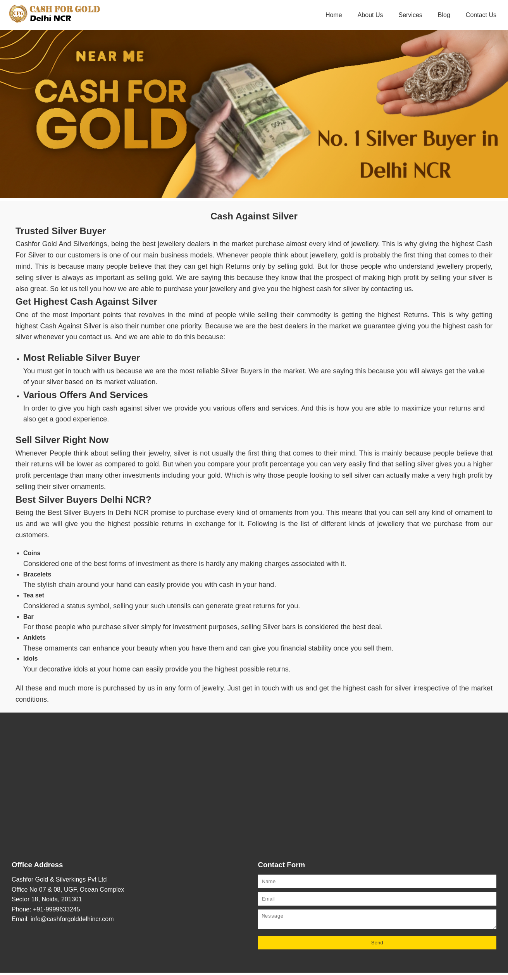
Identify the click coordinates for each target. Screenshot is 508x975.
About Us (370, 15)
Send (377, 945)
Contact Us (481, 15)
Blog (444, 15)
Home (333, 15)
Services (410, 15)
